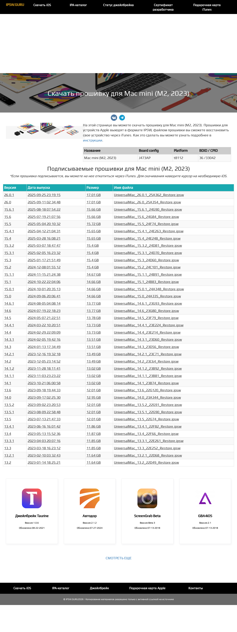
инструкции (92, 140)
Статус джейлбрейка (118, 5)
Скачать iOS (42, 5)
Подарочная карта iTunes (207, 7)
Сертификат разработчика (163, 7)
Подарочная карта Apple (147, 588)
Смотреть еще (119, 558)
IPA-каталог (78, 5)
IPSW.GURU (15, 5)
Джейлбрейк (99, 588)
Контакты (195, 588)
